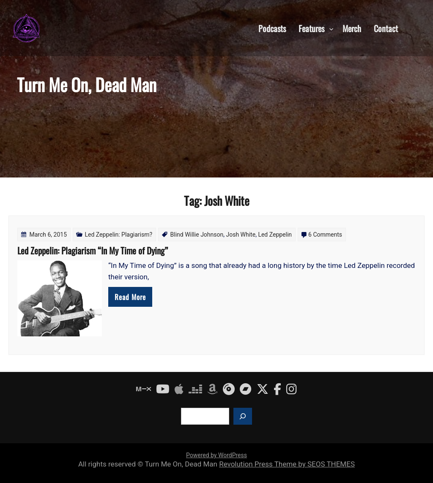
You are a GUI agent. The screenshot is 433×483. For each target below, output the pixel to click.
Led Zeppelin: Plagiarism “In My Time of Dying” (92, 250)
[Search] (242, 416)
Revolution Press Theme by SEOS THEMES (287, 464)
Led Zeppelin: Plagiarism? (119, 234)
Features (311, 28)
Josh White (240, 234)
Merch (352, 28)
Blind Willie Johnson (197, 234)
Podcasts (272, 28)
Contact (386, 28)
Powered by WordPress (216, 455)
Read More (130, 297)
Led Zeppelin (275, 234)
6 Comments (325, 234)
